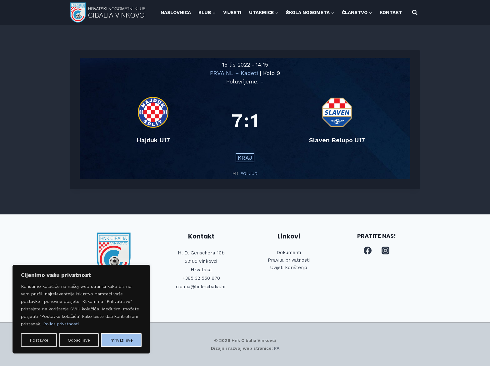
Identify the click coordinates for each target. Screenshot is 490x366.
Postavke (38, 340)
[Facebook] (367, 250)
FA (276, 348)
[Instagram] (385, 250)
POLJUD (249, 173)
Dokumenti (289, 252)
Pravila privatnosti (289, 260)
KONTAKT (391, 12)
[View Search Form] (414, 12)
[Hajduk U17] (153, 120)
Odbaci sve (79, 340)
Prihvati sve (121, 340)
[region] (81, 309)
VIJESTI (232, 12)
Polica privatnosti (61, 324)
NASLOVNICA (176, 12)
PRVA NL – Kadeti (235, 73)
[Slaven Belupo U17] (337, 120)
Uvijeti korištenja (289, 267)
